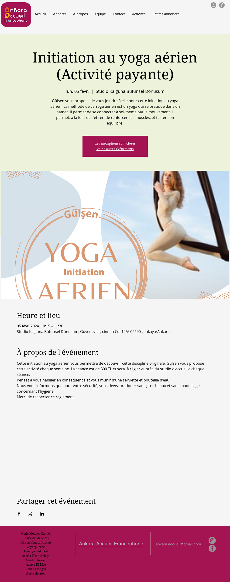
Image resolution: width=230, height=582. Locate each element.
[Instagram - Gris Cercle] (213, 5)
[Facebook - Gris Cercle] (222, 5)
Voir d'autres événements (115, 149)
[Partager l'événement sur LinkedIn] (42, 514)
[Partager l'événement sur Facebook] (19, 514)
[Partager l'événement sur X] (30, 514)
